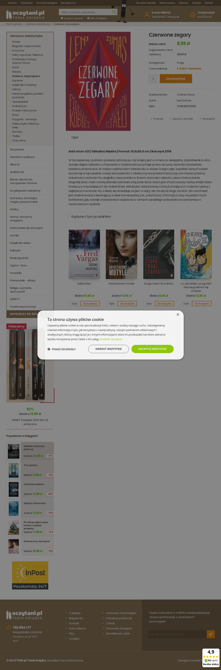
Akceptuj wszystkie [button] (152, 349)
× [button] (177, 314)
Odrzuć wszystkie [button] (108, 349)
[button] (62, 349)
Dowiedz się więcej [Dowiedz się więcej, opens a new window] (111, 339)
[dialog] (110, 335)
